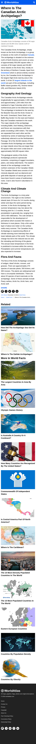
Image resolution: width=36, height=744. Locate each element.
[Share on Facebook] (6, 291)
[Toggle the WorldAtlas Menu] (2, 2)
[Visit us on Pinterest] (13, 728)
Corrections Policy (6, 719)
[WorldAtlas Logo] (12, 2)
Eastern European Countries (14, 629)
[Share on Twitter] (9, 291)
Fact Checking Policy (7, 716)
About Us (3, 713)
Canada (31, 55)
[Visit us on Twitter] (10, 728)
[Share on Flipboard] (2, 291)
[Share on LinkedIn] (17, 291)
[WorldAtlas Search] (34, 2)
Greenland (5, 73)
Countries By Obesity (10, 679)
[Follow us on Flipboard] (2, 728)
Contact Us (4, 704)
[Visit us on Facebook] (6, 728)
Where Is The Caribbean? (12, 547)
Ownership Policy (6, 722)
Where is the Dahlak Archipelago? (16, 354)
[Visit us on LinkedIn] (17, 728)
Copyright (4, 710)
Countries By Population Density (16, 654)
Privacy (3, 707)
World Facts (22, 295)
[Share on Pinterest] (13, 291)
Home (2, 701)
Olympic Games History (12, 410)
